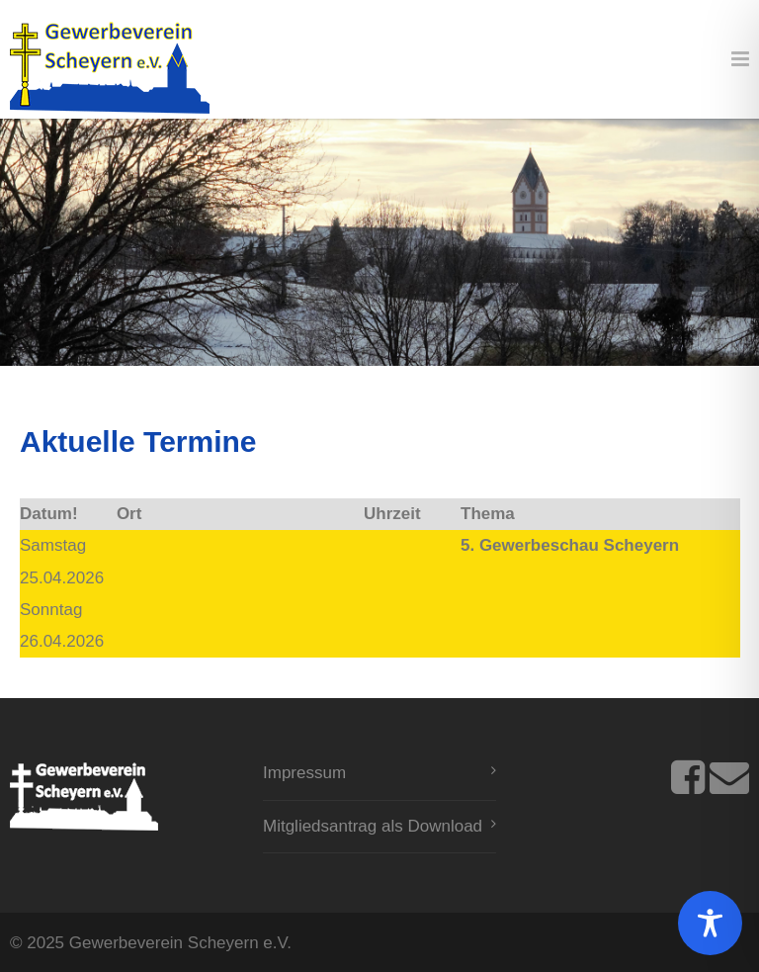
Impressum (304, 772)
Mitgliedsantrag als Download (372, 826)
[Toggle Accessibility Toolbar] (710, 923)
